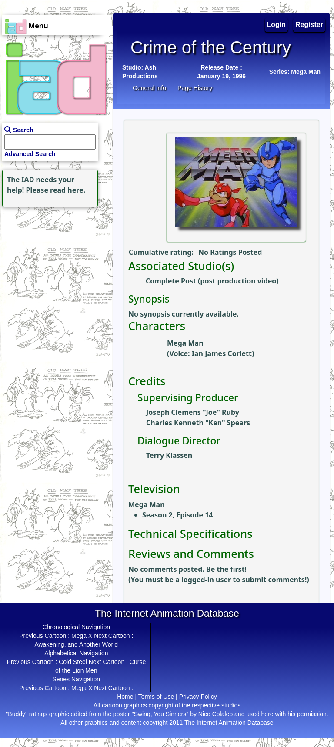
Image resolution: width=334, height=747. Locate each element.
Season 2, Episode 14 (177, 515)
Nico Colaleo (215, 713)
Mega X (81, 635)
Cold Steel (73, 661)
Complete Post (171, 281)
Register (309, 24)
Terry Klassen (169, 455)
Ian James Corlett (222, 353)
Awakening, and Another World (76, 644)
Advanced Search (30, 153)
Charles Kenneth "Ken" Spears (198, 422)
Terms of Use (156, 696)
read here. (67, 190)
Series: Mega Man (295, 71)
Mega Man (185, 343)
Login (276, 24)
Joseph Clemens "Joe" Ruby (192, 412)
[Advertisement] (54, 263)
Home (125, 696)
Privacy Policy (198, 696)
